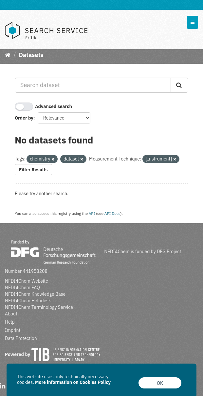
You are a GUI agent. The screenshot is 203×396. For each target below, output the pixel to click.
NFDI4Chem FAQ (22, 288)
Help (10, 322)
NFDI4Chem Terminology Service (39, 307)
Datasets (31, 55)
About (11, 314)
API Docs (112, 213)
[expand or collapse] (192, 22)
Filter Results (33, 170)
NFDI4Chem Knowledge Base (35, 294)
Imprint (12, 330)
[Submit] (179, 85)
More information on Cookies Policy (73, 382)
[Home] (7, 55)
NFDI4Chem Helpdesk (28, 301)
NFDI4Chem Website (26, 281)
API (92, 213)
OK (160, 383)
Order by (24, 118)
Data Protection (21, 338)
